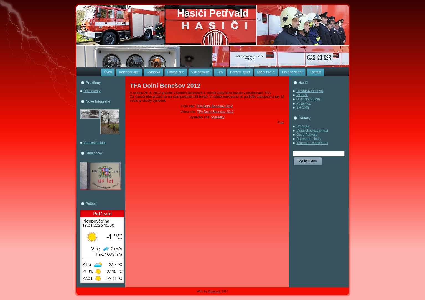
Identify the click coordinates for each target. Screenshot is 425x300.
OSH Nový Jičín (308, 99)
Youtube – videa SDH (312, 143)
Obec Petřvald (306, 135)
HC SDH (302, 126)
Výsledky (217, 117)
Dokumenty (92, 91)
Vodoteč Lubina (95, 143)
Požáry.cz (303, 103)
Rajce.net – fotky (308, 139)
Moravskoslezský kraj (312, 130)
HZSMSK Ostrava (309, 91)
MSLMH (302, 95)
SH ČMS (302, 107)
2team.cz (214, 291)
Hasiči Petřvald (213, 13)
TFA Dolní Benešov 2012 (165, 85)
